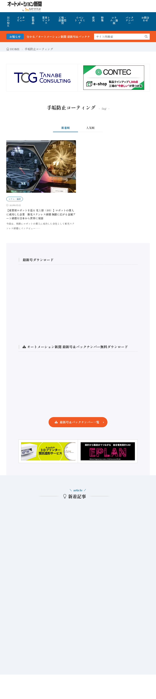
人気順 (90, 128)
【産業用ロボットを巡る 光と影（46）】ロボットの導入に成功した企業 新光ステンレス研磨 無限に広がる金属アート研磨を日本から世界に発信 (41, 214)
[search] (146, 37)
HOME (8, 21)
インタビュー (21, 19)
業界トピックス (46, 20)
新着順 (65, 128)
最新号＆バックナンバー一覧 (79, 422)
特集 (102, 19)
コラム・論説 (114, 20)
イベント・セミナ (80, 20)
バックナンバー (129, 20)
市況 (93, 19)
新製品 (33, 20)
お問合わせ (145, 19)
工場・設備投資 (62, 20)
